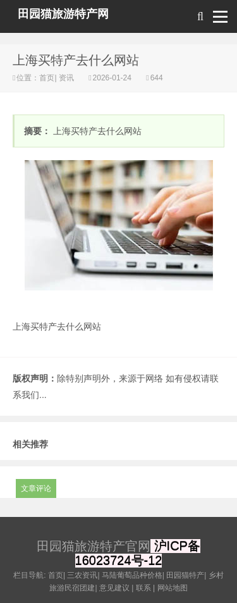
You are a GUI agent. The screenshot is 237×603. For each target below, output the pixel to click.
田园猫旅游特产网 (63, 14)
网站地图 (172, 587)
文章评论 (36, 488)
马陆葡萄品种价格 (132, 575)
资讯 (66, 77)
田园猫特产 (185, 575)
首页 (46, 77)
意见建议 (114, 587)
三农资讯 (82, 575)
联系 (143, 587)
